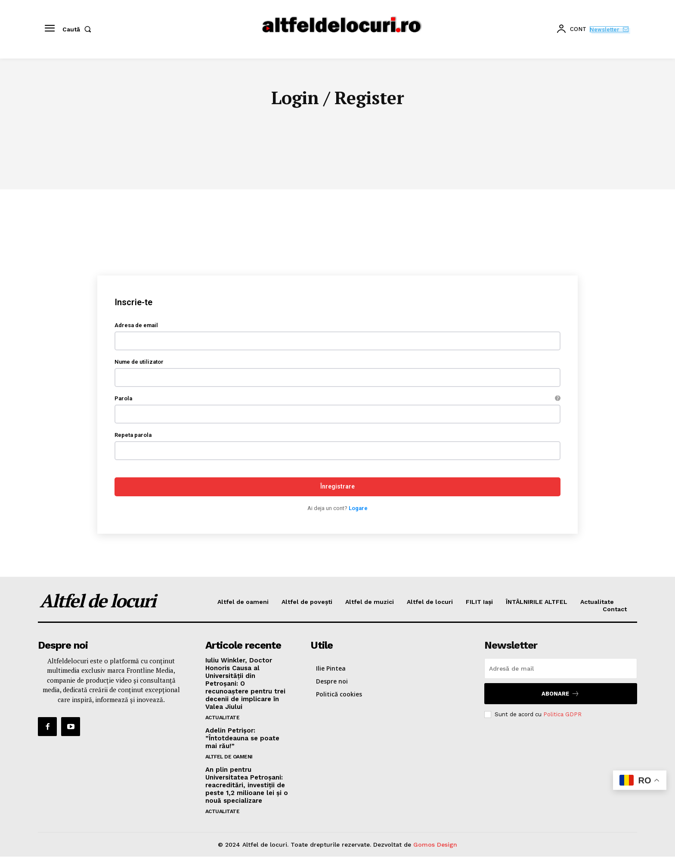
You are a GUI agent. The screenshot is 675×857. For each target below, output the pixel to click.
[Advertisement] (337, 254)
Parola (337, 399)
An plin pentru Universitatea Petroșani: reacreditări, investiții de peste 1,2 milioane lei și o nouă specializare (246, 785)
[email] (560, 668)
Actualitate (222, 718)
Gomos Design (435, 844)
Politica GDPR (562, 714)
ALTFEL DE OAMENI (229, 757)
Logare (358, 508)
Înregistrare (337, 486)
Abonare (560, 694)
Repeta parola (133, 435)
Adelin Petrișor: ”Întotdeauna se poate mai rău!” (242, 738)
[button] (78, 29)
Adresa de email (136, 325)
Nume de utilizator (139, 362)
